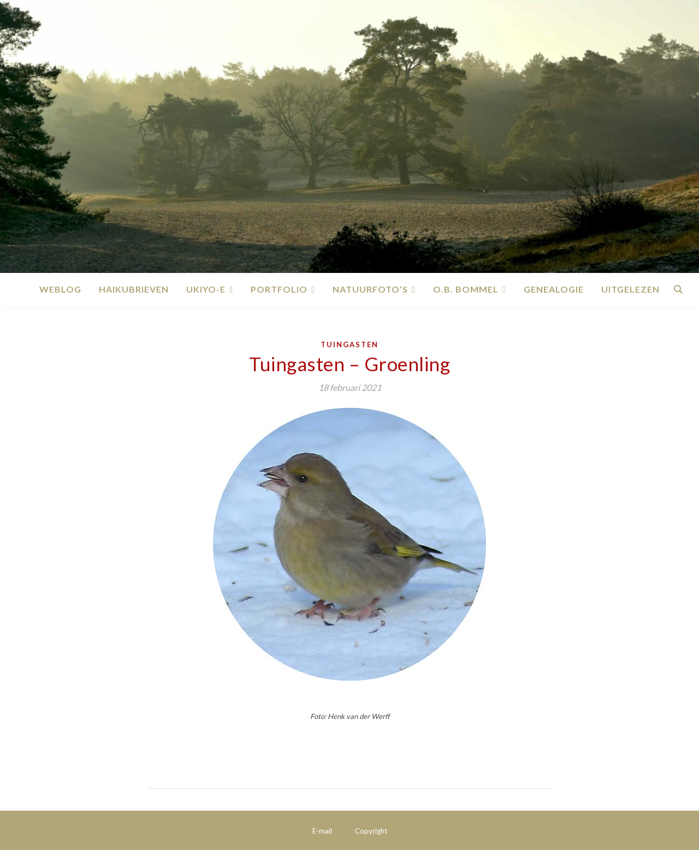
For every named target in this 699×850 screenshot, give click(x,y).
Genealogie (554, 289)
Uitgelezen (630, 289)
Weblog (60, 289)
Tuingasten (349, 344)
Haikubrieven (134, 289)
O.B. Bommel (466, 289)
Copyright (371, 831)
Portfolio (279, 289)
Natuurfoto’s (370, 289)
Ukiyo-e (206, 289)
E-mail (322, 831)
